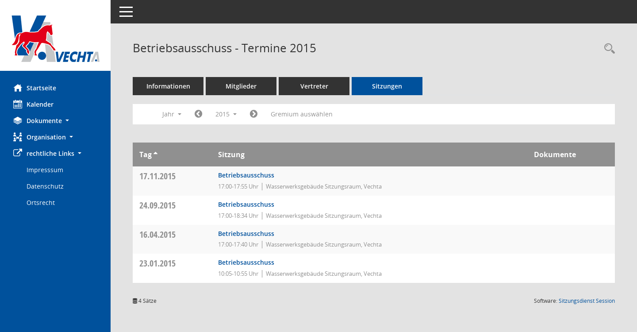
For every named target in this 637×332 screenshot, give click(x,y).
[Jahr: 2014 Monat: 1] (198, 114)
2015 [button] (226, 114)
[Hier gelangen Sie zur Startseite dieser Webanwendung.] (55, 38)
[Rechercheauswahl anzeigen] (607, 49)
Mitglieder (241, 86)
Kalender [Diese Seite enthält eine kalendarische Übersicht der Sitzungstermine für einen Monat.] (33, 104)
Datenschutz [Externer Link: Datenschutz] (45, 186)
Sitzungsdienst (587, 301)
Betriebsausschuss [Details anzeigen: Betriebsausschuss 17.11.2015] (246, 175)
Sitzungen (387, 86)
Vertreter (314, 86)
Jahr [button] (171, 114)
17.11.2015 (157, 176)
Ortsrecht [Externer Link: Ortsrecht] (41, 202)
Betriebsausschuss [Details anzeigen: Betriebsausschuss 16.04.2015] (246, 233)
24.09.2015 (157, 205)
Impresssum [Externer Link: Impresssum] (45, 170)
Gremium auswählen (302, 114)
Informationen (168, 86)
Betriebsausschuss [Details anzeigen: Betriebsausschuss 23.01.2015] (246, 262)
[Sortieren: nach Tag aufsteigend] (155, 154)
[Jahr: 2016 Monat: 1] (253, 114)
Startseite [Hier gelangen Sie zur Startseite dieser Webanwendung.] (34, 87)
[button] (55, 120)
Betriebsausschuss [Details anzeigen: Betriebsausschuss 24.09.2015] (246, 204)
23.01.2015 (157, 263)
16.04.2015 (157, 234)
